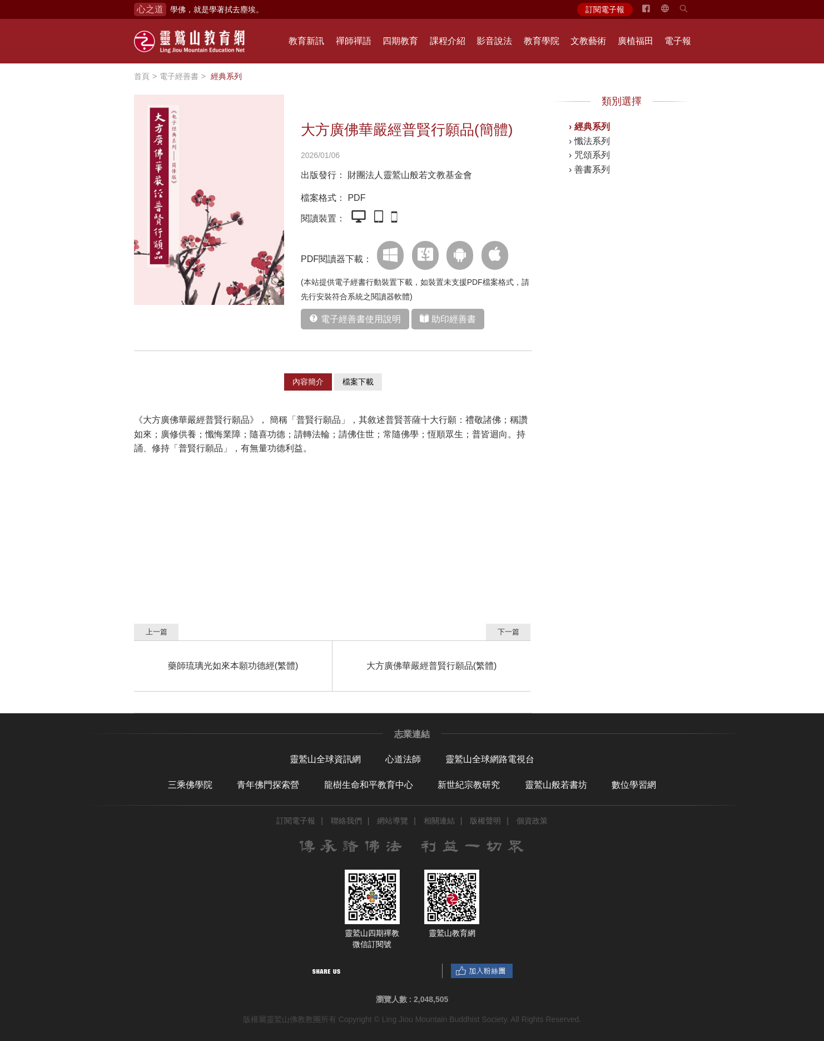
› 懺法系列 (589, 141)
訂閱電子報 (604, 9)
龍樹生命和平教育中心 (368, 785)
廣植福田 (635, 41)
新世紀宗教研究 (469, 785)
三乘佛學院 (190, 785)
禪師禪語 (353, 41)
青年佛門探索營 (268, 785)
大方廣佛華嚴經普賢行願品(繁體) (431, 665)
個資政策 (532, 820)
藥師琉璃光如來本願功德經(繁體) (233, 665)
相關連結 (439, 820)
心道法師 (403, 759)
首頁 (142, 76)
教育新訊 (306, 41)
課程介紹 (447, 41)
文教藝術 (588, 41)
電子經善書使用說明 (361, 319)
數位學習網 (634, 785)
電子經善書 (179, 76)
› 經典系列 (589, 126)
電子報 (677, 41)
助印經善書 (453, 319)
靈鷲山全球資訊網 (325, 759)
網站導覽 (392, 820)
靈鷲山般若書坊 (556, 785)
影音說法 (494, 41)
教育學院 (541, 41)
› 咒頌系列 (589, 155)
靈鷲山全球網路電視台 (489, 759)
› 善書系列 (589, 169)
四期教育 (400, 41)
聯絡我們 (346, 820)
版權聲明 (485, 820)
